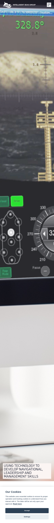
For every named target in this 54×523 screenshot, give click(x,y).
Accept (27, 510)
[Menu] (49, 5)
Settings (27, 517)
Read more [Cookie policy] (17, 504)
